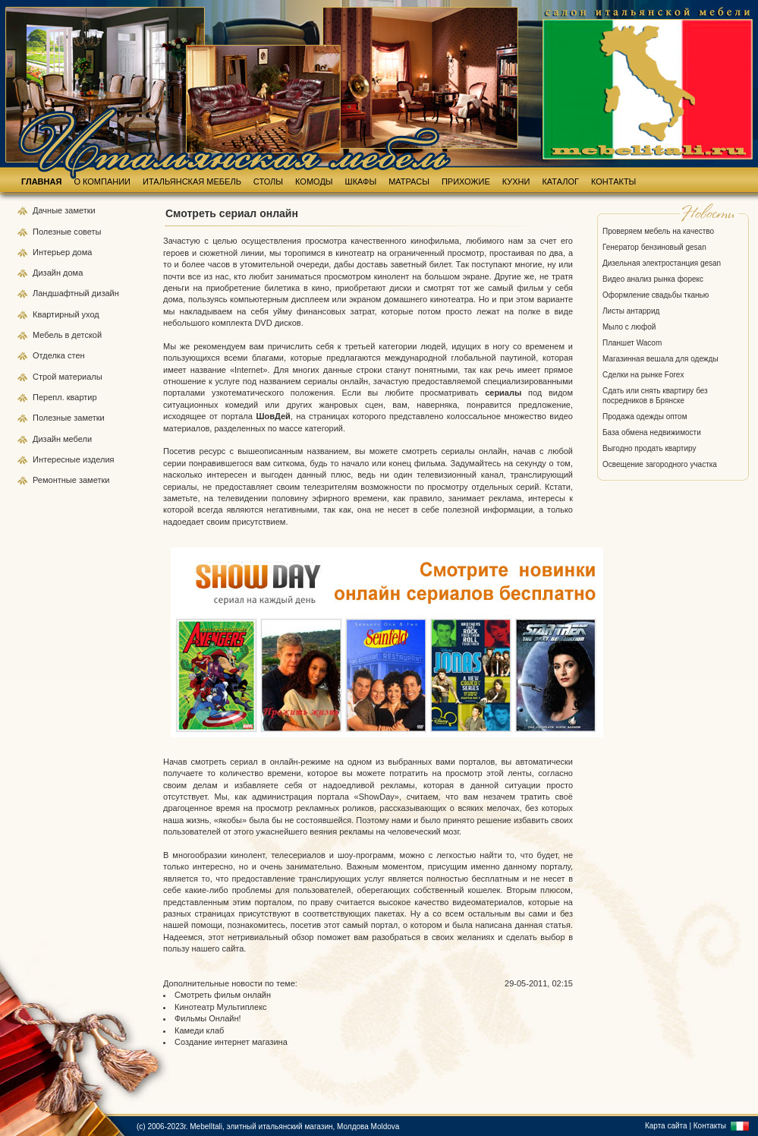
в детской (83, 334)
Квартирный (57, 314)
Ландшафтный (62, 293)
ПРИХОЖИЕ (466, 181)
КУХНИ (516, 181)
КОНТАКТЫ (613, 181)
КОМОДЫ (314, 181)
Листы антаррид (630, 311)
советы (87, 231)
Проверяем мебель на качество (658, 231)
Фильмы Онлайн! (208, 1018)
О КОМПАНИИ (102, 181)
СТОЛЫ (268, 181)
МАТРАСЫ (408, 181)
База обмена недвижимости (651, 432)
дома (82, 252)
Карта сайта (666, 1126)
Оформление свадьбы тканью (655, 295)
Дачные (48, 210)
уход (90, 314)
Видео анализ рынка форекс (652, 279)
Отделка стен (59, 355)
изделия (99, 459)
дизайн (105, 293)
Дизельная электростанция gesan (661, 263)
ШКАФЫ (361, 181)
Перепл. (50, 397)
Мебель (48, 334)
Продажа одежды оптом (644, 416)
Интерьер (51, 252)
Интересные (58, 459)
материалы (80, 376)
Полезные (53, 231)
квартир (82, 397)
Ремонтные (56, 479)
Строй (45, 376)
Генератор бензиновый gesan (654, 247)
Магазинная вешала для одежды (660, 359)
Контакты (710, 1126)
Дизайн (48, 272)
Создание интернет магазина (231, 1041)
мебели (77, 438)
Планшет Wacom (632, 343)
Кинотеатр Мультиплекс (221, 1006)
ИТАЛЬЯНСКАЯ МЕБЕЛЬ (192, 181)
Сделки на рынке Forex (643, 375)
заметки (79, 210)
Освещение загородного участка (659, 464)
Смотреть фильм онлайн (223, 994)
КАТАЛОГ (560, 181)
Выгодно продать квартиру (649, 448)
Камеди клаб (199, 1030)
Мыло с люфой (629, 327)
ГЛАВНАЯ (41, 181)
